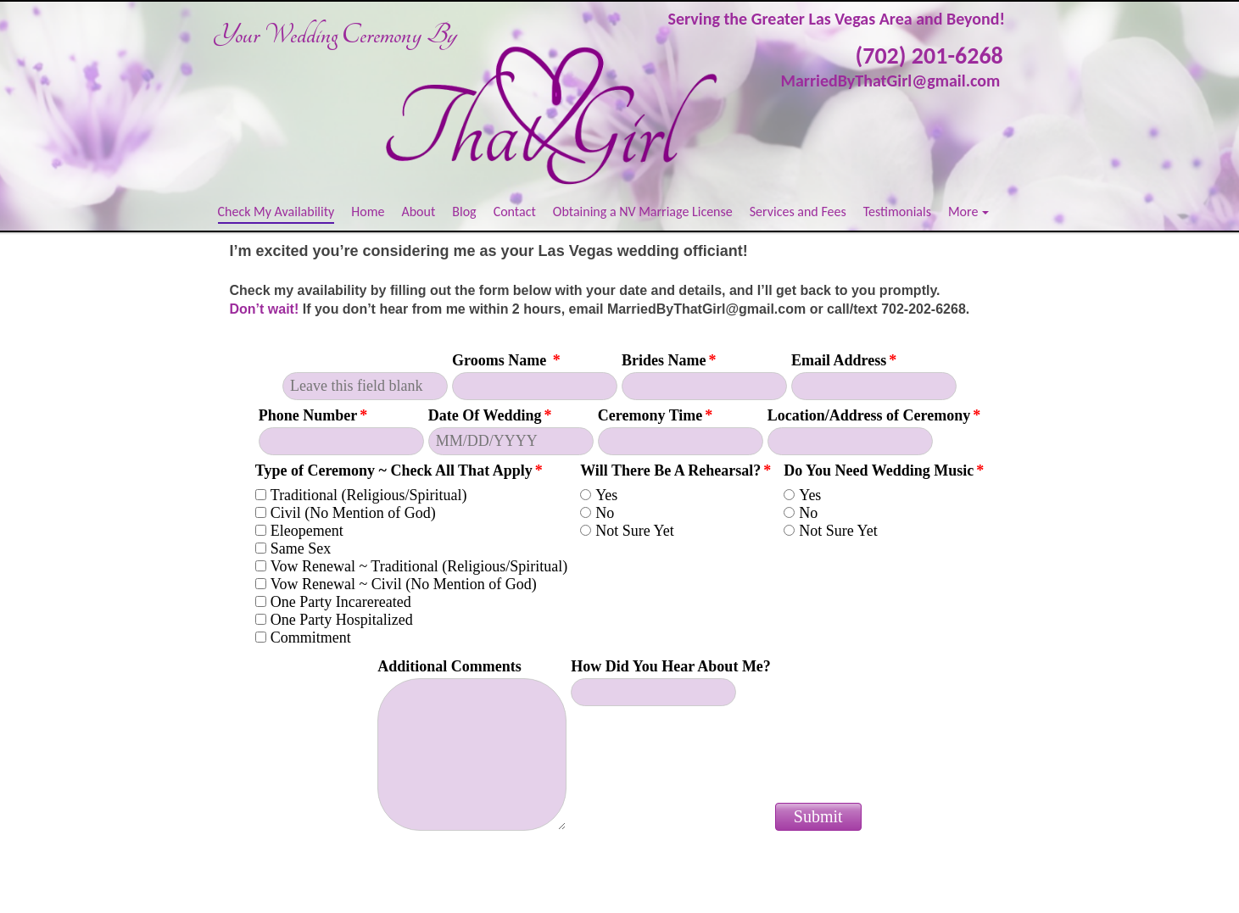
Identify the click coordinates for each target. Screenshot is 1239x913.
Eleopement (307, 530)
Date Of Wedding (490, 415)
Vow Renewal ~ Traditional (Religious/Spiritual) (419, 566)
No (604, 512)
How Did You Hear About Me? (671, 666)
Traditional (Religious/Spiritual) (369, 495)
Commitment (311, 637)
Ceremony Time (655, 415)
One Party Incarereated (341, 601)
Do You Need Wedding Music (884, 470)
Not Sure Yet (634, 530)
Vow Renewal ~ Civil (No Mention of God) (404, 584)
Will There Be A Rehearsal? (675, 470)
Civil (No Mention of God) (353, 512)
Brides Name (669, 360)
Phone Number (313, 415)
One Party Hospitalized (342, 619)
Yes (606, 495)
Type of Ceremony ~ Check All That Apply (399, 470)
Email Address (843, 360)
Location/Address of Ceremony (873, 415)
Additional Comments (449, 666)
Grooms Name (506, 360)
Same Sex (301, 548)
